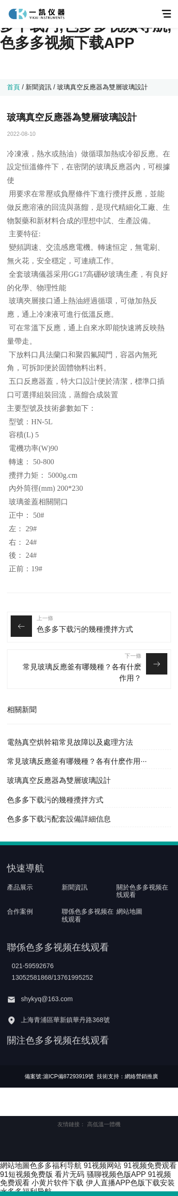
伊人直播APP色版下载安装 (130, 1183)
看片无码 (69, 1174)
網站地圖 (129, 927)
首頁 (13, 87)
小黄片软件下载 (57, 1183)
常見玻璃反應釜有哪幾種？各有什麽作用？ (82, 672)
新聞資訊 (38, 87)
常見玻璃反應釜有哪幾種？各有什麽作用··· (76, 761)
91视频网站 (102, 1165)
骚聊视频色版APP (116, 1174)
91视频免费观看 (150, 1165)
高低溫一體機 (104, 1124)
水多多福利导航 (26, 1192)
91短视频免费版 (26, 1174)
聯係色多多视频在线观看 (88, 931)
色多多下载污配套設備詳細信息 (59, 819)
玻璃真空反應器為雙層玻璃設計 (59, 780)
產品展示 (20, 903)
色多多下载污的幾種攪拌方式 (85, 629)
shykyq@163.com (46, 1014)
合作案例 (20, 927)
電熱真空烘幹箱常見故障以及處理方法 (70, 742)
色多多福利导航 (56, 1165)
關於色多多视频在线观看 (142, 906)
